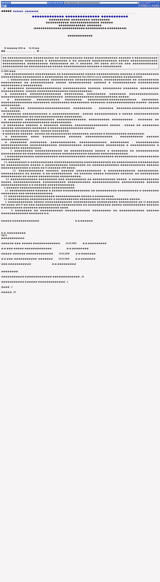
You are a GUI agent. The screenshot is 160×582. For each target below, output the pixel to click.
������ (18, 11)
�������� (31, 11)
